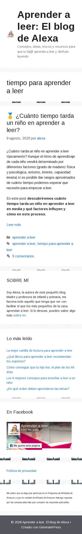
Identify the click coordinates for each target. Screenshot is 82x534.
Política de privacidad (21, 471)
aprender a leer (23, 237)
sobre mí (19, 315)
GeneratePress (50, 527)
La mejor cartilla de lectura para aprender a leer (39, 350)
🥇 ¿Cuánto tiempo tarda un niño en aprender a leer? (40, 123)
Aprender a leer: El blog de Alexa (46, 26)
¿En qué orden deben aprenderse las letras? (38, 389)
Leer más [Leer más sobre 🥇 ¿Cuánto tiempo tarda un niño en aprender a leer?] (14, 225)
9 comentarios (23, 256)
